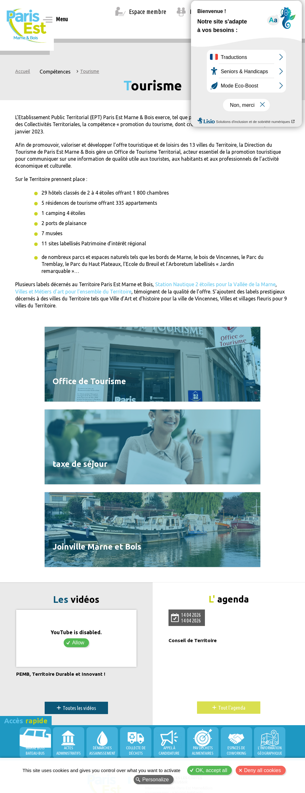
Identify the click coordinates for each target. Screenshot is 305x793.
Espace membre (147, 11)
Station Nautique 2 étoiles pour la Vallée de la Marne (219, 286)
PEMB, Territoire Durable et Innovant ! (63, 627)
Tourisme (89, 71)
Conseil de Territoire (194, 593)
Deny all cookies (262, 770)
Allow (78, 595)
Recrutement (205, 11)
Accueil (22, 71)
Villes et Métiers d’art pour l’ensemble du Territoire (73, 293)
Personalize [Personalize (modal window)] (155, 779)
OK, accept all (211, 770)
